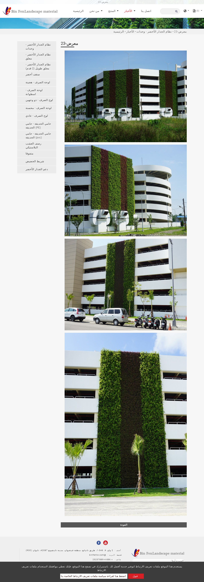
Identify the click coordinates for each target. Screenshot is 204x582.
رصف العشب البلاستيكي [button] (33, 145)
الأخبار (130, 31)
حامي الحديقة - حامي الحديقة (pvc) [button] (38, 135)
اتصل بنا (146, 11)
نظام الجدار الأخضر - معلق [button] (38, 56)
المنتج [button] (112, 11)
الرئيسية (79, 11)
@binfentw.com (97, 555)
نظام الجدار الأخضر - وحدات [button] (38, 46)
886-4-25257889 (102, 559)
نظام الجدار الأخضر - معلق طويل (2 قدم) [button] (38, 66)
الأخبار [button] (128, 11)
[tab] (36, 46)
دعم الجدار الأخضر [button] (37, 169)
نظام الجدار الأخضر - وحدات (154, 31)
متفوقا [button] (29, 153)
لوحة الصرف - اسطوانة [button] (34, 92)
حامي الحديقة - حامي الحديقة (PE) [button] (38, 125)
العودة (123, 524)
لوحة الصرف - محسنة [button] (39, 107)
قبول (135, 576)
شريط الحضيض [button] (35, 161)
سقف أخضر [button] (33, 74)
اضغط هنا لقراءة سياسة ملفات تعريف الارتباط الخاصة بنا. (94, 576)
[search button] (176, 12)
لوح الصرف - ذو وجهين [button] (39, 100)
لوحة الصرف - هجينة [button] (38, 82)
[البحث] (170, 11)
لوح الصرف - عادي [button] (37, 115)
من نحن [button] (94, 11)
